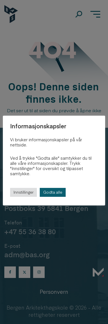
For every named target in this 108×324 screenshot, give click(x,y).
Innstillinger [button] (23, 192)
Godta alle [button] (52, 192)
